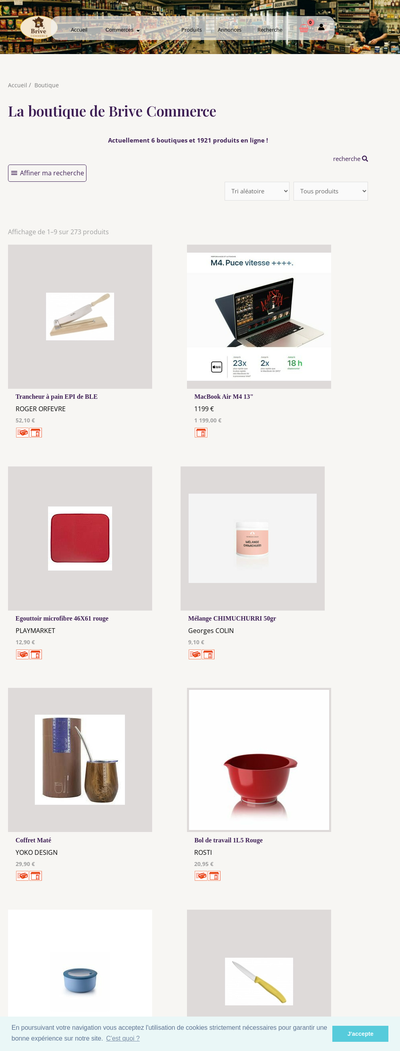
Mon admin (357, 990)
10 (205, 864)
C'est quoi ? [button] (123, 1038)
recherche (348, 158)
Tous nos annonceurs (147, 984)
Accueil (79, 29)
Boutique (47, 85)
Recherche (269, 29)
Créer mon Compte (252, 982)
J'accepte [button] (361, 1034)
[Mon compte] (321, 28)
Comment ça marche (358, 975)
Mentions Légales (147, 969)
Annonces (229, 29)
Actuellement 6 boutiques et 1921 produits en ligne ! (188, 140)
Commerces (122, 30)
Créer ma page (357, 982)
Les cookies (147, 976)
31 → (247, 864)
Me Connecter (252, 975)
